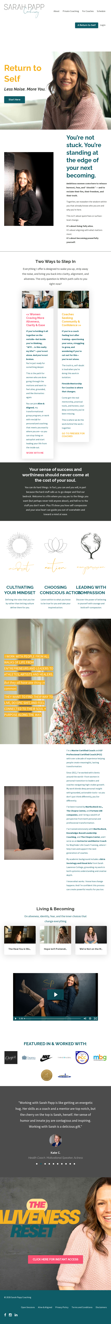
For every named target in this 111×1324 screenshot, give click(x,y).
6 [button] (57, 1164)
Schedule (101, 11)
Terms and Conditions (82, 1307)
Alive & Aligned (45, 1307)
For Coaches (88, 11)
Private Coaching (71, 11)
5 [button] (53, 1164)
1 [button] (36, 1164)
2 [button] (41, 1164)
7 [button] (62, 1164)
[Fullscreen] (95, 1018)
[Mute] (84, 1018)
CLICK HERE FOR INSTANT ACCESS (55, 1259)
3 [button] (45, 1164)
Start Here (14, 99)
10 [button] (74, 1164)
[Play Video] (15, 1018)
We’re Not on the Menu (92, 949)
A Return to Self (87, 25)
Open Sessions (28, 1307)
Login (102, 25)
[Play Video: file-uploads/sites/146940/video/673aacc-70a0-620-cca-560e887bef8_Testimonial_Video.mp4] (55, 994)
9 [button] (70, 1164)
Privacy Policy (61, 1307)
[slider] (52, 1018)
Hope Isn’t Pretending (56, 949)
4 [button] (49, 1164)
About (56, 11)
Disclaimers (101, 1307)
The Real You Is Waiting (21, 949)
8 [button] (66, 1164)
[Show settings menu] (90, 1018)
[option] (55, 1127)
